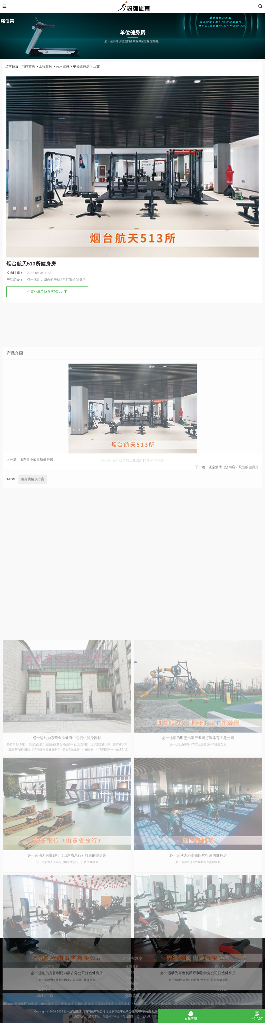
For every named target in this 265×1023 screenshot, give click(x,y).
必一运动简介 (45, 995)
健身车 (220, 1000)
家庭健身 (132, 995)
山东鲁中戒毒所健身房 (36, 470)
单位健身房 (81, 79)
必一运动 (108, 553)
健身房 (159, 553)
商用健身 (62, 79)
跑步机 (220, 995)
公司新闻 (45, 1000)
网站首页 (28, 79)
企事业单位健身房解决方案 (47, 304)
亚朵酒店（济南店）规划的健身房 (234, 478)
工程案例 (45, 79)
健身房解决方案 (32, 571)
